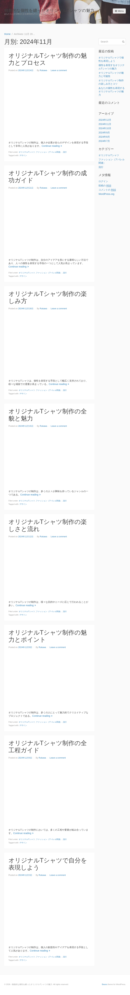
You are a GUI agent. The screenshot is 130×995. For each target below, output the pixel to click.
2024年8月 (104, 136)
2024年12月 (105, 119)
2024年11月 (105, 124)
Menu (119, 11)
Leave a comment (59, 70)
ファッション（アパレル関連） (49, 152)
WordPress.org (106, 194)
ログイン (103, 181)
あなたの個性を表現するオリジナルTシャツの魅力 (112, 91)
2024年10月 (105, 128)
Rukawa (43, 70)
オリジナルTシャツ (27, 152)
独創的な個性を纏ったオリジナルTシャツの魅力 (49, 10)
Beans (104, 984)
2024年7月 (104, 141)
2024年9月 (104, 132)
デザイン (23, 155)
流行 (65, 152)
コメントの (107, 189)
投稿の (105, 185)
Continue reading (52, 146)
